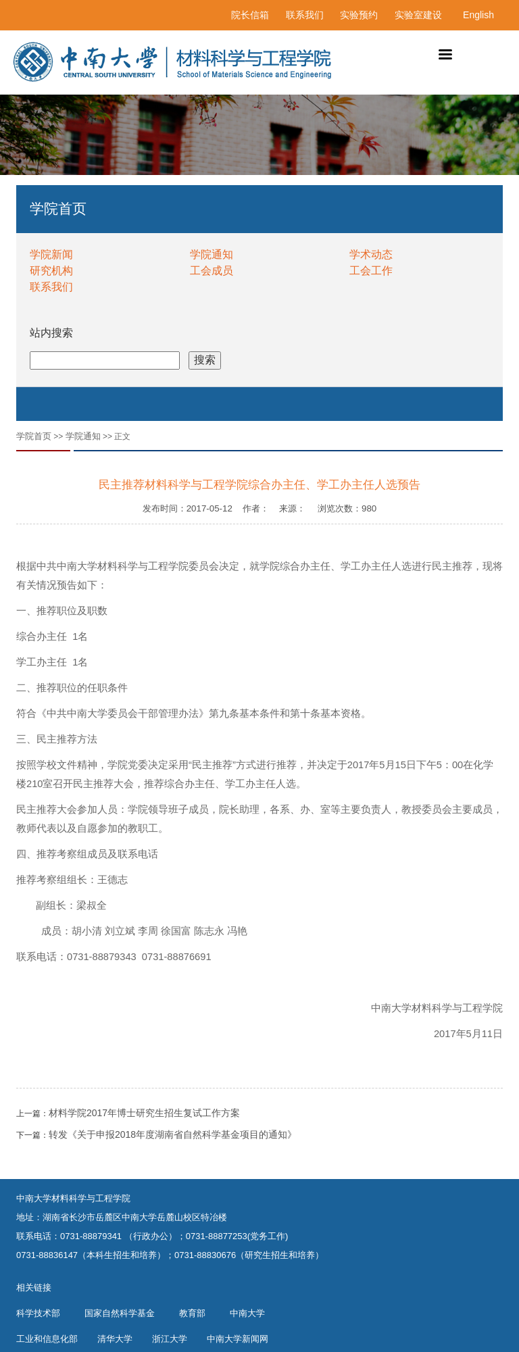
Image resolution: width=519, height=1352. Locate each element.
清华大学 (114, 1339)
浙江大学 (169, 1339)
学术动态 (371, 254)
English (478, 14)
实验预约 (359, 14)
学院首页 (33, 436)
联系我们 (305, 14)
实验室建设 (418, 14)
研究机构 (51, 270)
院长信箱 (250, 14)
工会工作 (371, 270)
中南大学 (247, 1313)
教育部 (192, 1313)
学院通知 (211, 254)
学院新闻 (51, 254)
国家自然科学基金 (119, 1313)
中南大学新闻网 (237, 1339)
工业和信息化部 (47, 1339)
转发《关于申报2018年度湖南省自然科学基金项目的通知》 (173, 1134)
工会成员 (211, 270)
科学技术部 (38, 1313)
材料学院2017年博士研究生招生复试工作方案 (144, 1112)
